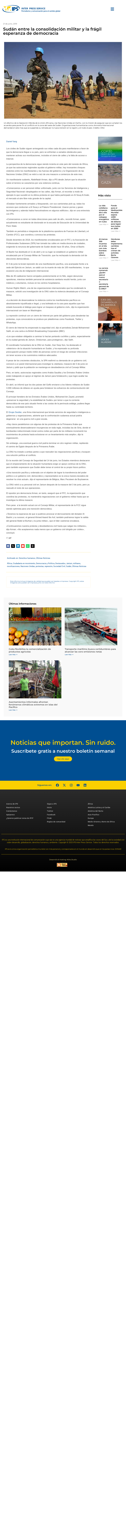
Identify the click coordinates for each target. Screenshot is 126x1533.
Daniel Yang (11, 141)
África (9, 563)
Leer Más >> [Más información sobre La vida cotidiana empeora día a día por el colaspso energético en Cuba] (103, 224)
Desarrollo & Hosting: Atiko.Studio (63, 860)
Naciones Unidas (28, 566)
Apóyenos (10, 815)
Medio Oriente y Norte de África (101, 822)
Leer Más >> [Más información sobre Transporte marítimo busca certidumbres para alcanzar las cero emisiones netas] (69, 654)
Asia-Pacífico (93, 815)
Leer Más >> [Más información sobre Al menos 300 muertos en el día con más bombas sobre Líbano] (103, 258)
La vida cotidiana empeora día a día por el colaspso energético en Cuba (104, 213)
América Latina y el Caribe (99, 807)
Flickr (49, 818)
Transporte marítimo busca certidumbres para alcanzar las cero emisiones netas (90, 650)
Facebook (51, 815)
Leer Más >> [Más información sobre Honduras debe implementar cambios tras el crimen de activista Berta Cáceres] (115, 260)
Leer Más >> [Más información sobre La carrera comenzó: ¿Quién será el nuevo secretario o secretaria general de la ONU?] (103, 291)
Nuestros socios (13, 807)
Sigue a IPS (52, 804)
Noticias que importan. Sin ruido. (63, 742)
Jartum (69, 563)
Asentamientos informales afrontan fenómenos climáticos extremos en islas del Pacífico (33, 704)
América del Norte (95, 811)
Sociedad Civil (59, 566)
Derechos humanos (27, 558)
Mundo (91, 825)
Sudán (68, 566)
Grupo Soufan (15, 412)
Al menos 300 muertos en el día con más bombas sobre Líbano (103, 247)
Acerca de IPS (12, 804)
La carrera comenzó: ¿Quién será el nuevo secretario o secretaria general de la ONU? (104, 278)
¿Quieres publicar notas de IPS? (19, 818)
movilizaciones (13, 566)
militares (76, 563)
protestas (40, 566)
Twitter (50, 811)
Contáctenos (11, 811)
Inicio (49, 807)
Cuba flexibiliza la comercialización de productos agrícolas (30, 650)
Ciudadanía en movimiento (24, 563)
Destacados (60, 563)
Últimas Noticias (43, 558)
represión (48, 566)
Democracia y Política (45, 563)
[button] (8, 546)
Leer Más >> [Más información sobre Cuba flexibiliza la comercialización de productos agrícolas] (13, 654)
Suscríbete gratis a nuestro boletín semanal (63, 751)
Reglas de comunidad (56, 822)
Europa (91, 818)
